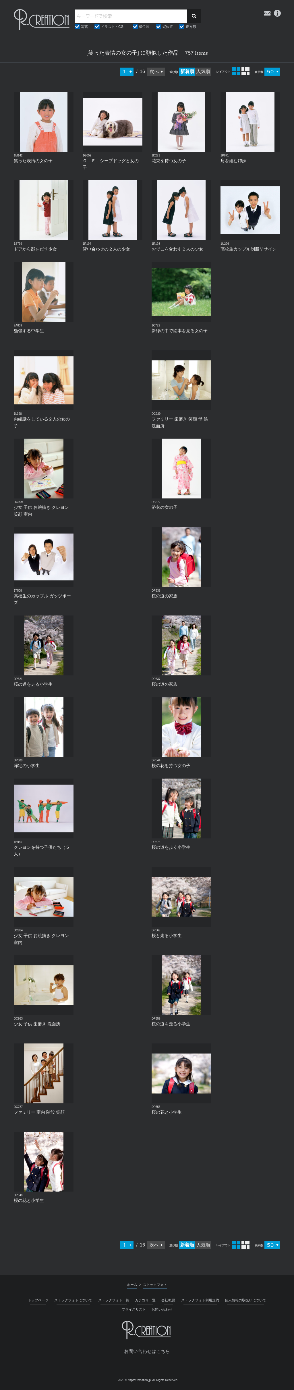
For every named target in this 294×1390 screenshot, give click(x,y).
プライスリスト (134, 1309)
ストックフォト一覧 (113, 1300)
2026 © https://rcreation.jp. (134, 1380)
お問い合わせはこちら (147, 1351)
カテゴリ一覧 (145, 1300)
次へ (154, 71)
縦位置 (168, 27)
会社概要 (168, 1300)
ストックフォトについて (73, 1300)
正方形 (191, 27)
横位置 (144, 27)
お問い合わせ (162, 1309)
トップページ (38, 1300)
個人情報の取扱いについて (245, 1300)
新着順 (187, 71)
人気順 (203, 71)
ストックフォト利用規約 (200, 1300)
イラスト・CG (112, 27)
